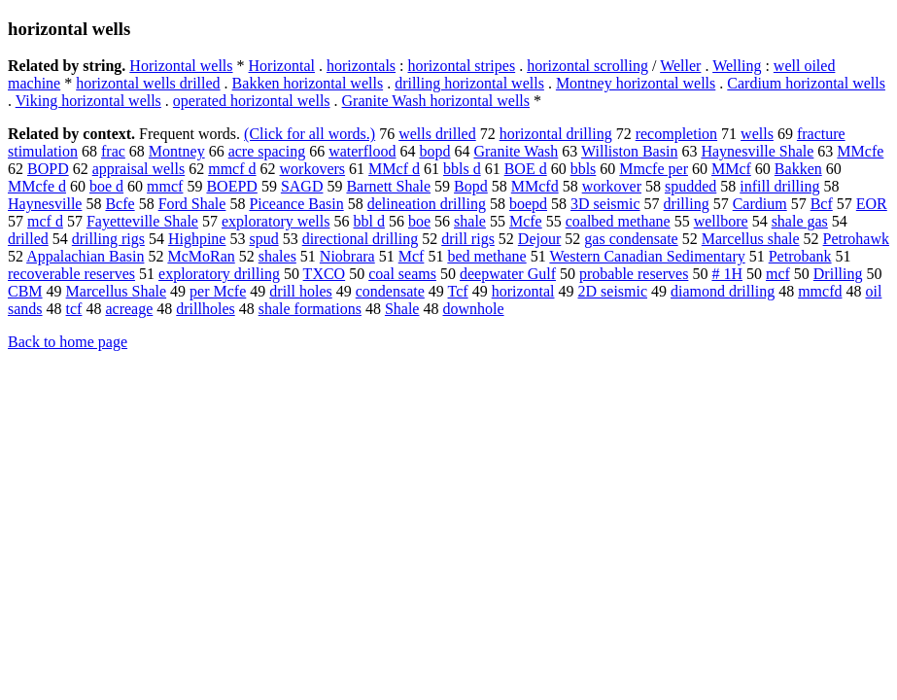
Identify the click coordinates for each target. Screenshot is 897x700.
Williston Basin (629, 151)
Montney (177, 151)
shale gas (800, 221)
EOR (871, 203)
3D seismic (605, 203)
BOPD (48, 168)
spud (263, 238)
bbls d (462, 168)
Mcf (411, 256)
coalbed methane (618, 221)
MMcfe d (37, 186)
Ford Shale (192, 203)
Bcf (822, 203)
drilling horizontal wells (469, 83)
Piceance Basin (296, 203)
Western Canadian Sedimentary (646, 256)
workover (611, 186)
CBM (25, 291)
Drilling (838, 273)
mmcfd (820, 291)
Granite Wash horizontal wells (436, 100)
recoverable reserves (71, 273)
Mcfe (525, 221)
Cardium (760, 203)
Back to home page (67, 341)
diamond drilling (723, 291)
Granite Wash (515, 151)
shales (277, 256)
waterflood (362, 151)
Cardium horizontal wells (806, 83)
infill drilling (779, 186)
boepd (528, 203)
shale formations (310, 308)
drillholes (205, 308)
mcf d (45, 221)
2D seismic (613, 291)
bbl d (368, 221)
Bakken (798, 168)
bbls (583, 168)
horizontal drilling (556, 133)
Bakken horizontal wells (308, 83)
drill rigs (468, 238)
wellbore (721, 221)
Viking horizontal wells (88, 100)
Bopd (471, 186)
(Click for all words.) (309, 133)
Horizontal (282, 65)
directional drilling (360, 238)
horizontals (361, 65)
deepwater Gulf (508, 273)
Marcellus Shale (116, 291)
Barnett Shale (388, 186)
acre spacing (267, 151)
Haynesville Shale (757, 151)
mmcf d (232, 168)
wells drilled (437, 133)
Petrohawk (856, 238)
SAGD (302, 186)
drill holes (300, 291)
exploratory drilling (219, 273)
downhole (472, 308)
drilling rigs (108, 238)
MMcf (731, 168)
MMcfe (860, 151)
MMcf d (394, 168)
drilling (686, 203)
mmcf (165, 186)
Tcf (458, 291)
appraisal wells (139, 168)
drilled (28, 238)
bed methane (486, 256)
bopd (434, 151)
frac (113, 151)
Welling (736, 65)
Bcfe (119, 203)
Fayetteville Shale (142, 221)
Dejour (539, 238)
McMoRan (200, 256)
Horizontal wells (180, 65)
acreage (129, 308)
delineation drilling (426, 203)
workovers (313, 168)
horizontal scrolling (587, 65)
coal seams (402, 273)
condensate (390, 291)
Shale (402, 308)
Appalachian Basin (85, 256)
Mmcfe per (653, 168)
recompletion (676, 133)
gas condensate (630, 238)
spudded (690, 186)
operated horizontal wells (251, 100)
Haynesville (45, 203)
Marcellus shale (751, 238)
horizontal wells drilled (148, 83)
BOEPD (231, 186)
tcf (74, 308)
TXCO (324, 273)
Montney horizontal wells (635, 83)
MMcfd (535, 186)
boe (419, 221)
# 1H (726, 273)
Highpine (197, 238)
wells (757, 133)
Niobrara (347, 256)
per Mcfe (218, 291)
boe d (106, 186)
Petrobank (800, 256)
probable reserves (633, 273)
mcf (778, 273)
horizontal (523, 291)
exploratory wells (276, 221)
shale (470, 221)
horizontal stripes (462, 65)
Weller (680, 65)
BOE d (525, 168)
